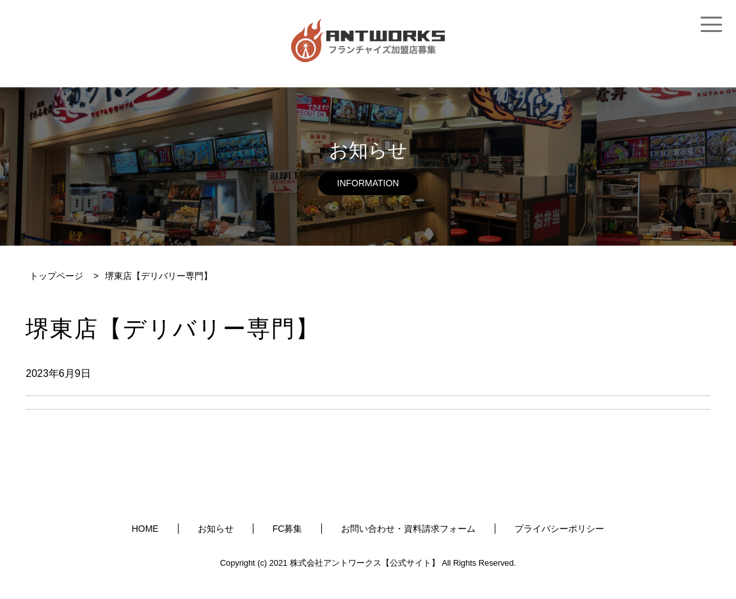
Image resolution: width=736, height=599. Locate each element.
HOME (145, 528)
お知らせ (216, 528)
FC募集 (288, 528)
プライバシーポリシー (559, 528)
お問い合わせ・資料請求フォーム (408, 528)
